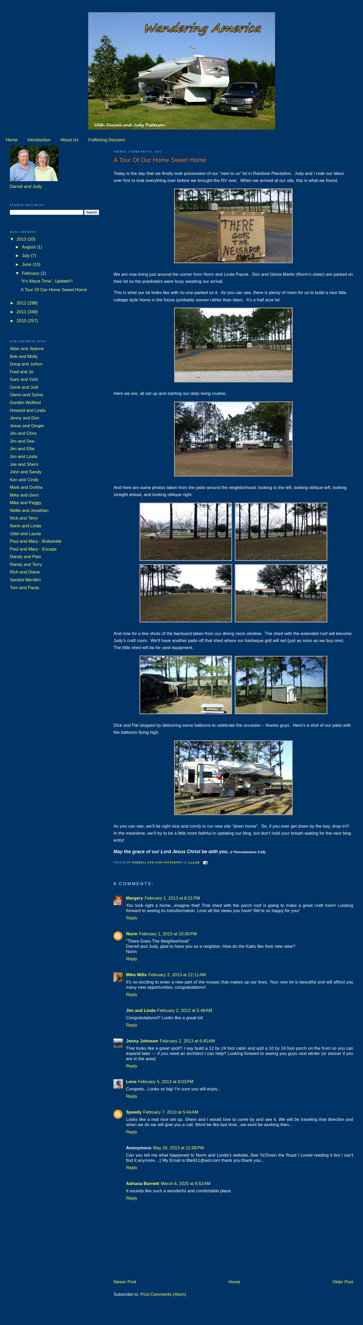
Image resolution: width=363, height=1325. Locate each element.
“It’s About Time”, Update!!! (47, 281)
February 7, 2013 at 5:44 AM (170, 1112)
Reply (131, 917)
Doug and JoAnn (26, 364)
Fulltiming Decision (106, 139)
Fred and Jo (21, 371)
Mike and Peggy (25, 502)
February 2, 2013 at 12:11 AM (177, 974)
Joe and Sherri (24, 464)
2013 (22, 239)
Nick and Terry (24, 518)
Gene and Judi (24, 387)
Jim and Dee (22, 441)
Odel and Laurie (25, 533)
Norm (131, 933)
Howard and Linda (28, 410)
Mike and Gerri (24, 495)
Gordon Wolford (25, 402)
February (31, 273)
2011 (22, 311)
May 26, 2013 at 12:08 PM (178, 1147)
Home (12, 139)
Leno (131, 1081)
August (29, 247)
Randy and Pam (25, 556)
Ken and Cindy (24, 479)
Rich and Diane (25, 572)
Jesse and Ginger (27, 425)
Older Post (343, 1281)
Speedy (134, 1112)
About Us (69, 139)
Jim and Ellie (22, 448)
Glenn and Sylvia (26, 394)
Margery (134, 898)
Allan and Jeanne (27, 348)
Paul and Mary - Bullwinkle (36, 541)
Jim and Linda (141, 1010)
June (27, 264)
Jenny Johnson (142, 1041)
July (26, 255)
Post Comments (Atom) (163, 1294)
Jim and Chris (23, 433)
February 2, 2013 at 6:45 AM (187, 1041)
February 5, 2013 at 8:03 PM (166, 1081)
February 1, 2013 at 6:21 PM (172, 898)
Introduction (39, 139)
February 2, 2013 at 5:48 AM (184, 1010)
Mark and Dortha (26, 487)
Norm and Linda (25, 525)
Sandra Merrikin (25, 579)
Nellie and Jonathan (29, 510)
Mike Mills (136, 974)
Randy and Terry (26, 564)
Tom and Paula (24, 587)
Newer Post (124, 1281)
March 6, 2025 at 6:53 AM (186, 1183)
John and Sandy (26, 471)
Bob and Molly (24, 356)
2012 (22, 303)
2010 (22, 320)
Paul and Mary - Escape (33, 549)
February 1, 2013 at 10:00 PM (168, 933)
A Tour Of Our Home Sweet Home (54, 289)
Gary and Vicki (24, 379)
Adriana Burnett (142, 1183)
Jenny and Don (25, 418)
